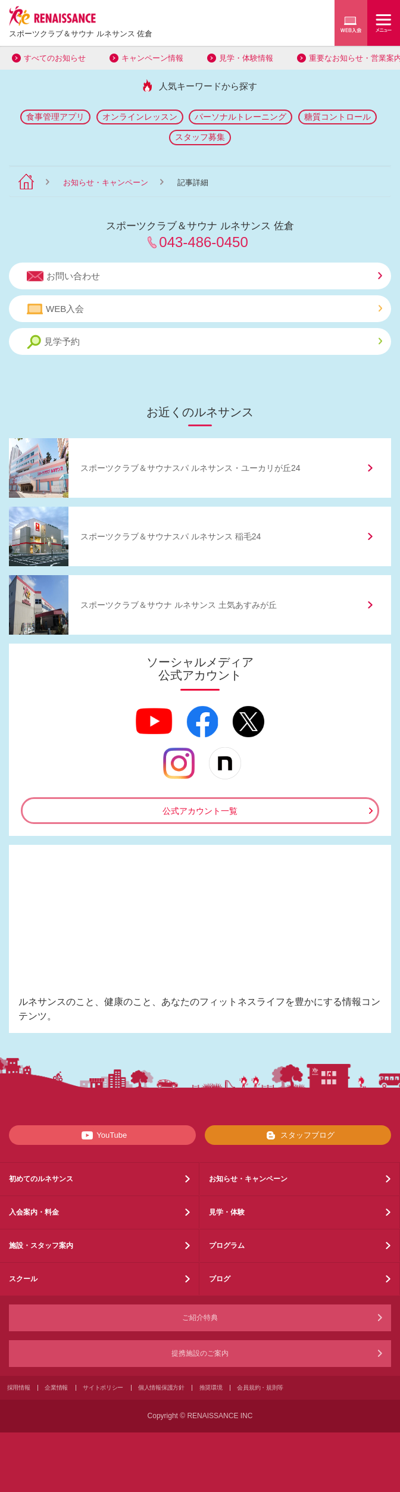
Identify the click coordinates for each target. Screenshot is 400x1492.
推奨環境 (211, 1387)
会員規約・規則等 (260, 1387)
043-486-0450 (203, 242)
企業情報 (56, 1387)
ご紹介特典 (200, 1317)
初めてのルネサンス (41, 1179)
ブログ (219, 1279)
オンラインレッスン (139, 116)
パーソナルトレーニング (240, 116)
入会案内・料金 (34, 1212)
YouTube (102, 1135)
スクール (23, 1279)
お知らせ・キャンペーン (105, 182)
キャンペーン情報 (152, 58)
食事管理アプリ (55, 116)
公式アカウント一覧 (200, 811)
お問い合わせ (204, 276)
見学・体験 (227, 1212)
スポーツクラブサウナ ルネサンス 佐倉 (80, 33)
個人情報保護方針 (161, 1387)
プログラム (227, 1245)
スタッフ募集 (200, 137)
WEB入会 (204, 309)
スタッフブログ (298, 1135)
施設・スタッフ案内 (41, 1245)
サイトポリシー (103, 1387)
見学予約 (204, 342)
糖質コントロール (337, 116)
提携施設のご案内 (200, 1353)
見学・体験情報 (246, 58)
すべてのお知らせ (55, 58)
